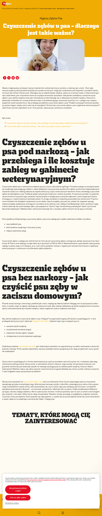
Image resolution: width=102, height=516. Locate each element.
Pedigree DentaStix (40, 321)
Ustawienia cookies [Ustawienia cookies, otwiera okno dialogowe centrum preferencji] (12, 503)
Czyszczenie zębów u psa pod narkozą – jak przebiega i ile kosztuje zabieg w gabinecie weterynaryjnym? (47, 123)
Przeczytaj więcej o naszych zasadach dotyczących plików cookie (46, 480)
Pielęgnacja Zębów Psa (31, 8)
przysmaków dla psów (27, 346)
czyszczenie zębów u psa (33, 382)
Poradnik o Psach (18, 8)
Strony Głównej (7, 8)
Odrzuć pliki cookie (18, 497)
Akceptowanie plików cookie (18, 489)
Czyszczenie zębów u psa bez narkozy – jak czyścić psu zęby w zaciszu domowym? (38, 126)
